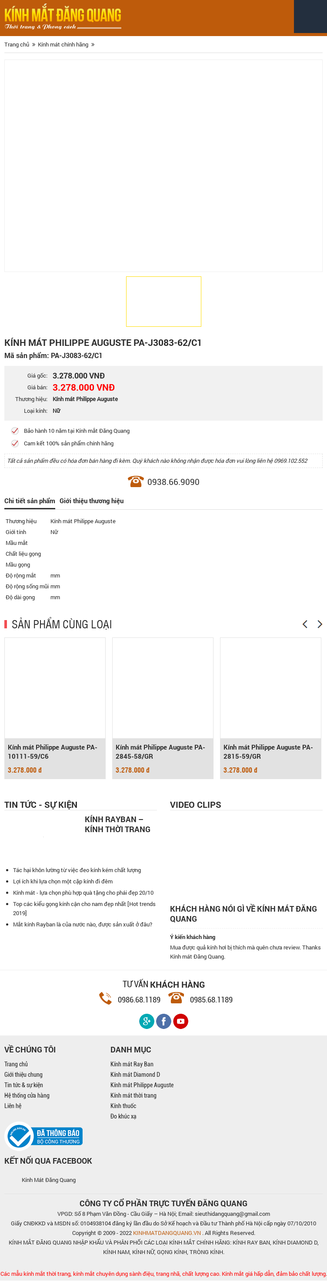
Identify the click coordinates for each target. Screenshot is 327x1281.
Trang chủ (16, 1064)
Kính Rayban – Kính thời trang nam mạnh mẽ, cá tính (120, 824)
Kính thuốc (123, 1106)
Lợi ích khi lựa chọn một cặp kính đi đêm (63, 882)
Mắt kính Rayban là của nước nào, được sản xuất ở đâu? (82, 925)
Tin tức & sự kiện (23, 1085)
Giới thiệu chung (23, 1075)
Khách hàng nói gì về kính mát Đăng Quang (243, 914)
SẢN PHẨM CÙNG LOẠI (62, 624)
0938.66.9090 (173, 481)
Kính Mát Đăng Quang (49, 1180)
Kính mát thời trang (133, 1095)
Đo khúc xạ (123, 1116)
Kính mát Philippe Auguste (142, 1085)
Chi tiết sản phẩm (29, 501)
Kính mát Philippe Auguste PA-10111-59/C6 (52, 752)
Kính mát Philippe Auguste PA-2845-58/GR (160, 752)
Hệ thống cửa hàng (27, 1095)
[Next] (320, 625)
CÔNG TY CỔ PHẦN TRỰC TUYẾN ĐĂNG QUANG (163, 1203)
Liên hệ (12, 1106)
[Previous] (304, 625)
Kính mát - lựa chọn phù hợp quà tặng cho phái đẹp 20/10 (83, 893)
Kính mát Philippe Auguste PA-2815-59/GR (268, 752)
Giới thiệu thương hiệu (91, 501)
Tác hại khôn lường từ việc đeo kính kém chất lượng (77, 870)
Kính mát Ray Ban (131, 1064)
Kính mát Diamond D (135, 1075)
